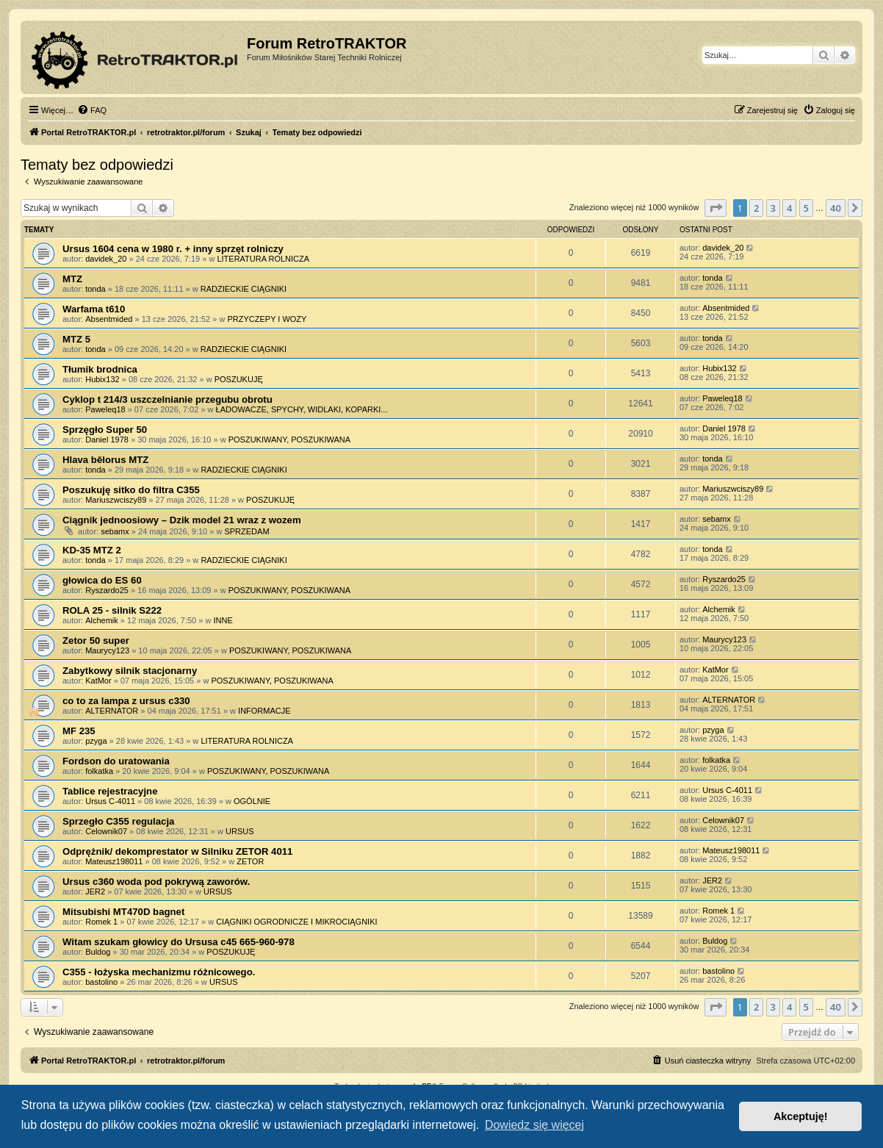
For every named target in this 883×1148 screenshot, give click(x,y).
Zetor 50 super (95, 640)
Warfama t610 (93, 309)
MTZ (72, 278)
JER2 (95, 891)
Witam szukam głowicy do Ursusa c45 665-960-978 (178, 941)
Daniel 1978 (107, 439)
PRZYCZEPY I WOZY (266, 319)
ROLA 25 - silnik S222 (112, 610)
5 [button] (806, 208)
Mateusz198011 (114, 861)
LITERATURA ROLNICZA (263, 258)
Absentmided (108, 319)
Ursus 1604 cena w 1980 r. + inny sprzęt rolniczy (173, 248)
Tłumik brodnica (99, 369)
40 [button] (835, 208)
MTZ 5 (76, 339)
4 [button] (789, 208)
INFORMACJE (264, 710)
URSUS (240, 831)
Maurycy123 (107, 650)
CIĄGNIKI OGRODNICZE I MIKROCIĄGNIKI (296, 921)
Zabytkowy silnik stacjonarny (129, 670)
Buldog (97, 951)
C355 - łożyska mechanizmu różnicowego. (158, 971)
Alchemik (101, 620)
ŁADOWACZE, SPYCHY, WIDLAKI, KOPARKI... (302, 409)
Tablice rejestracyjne (110, 791)
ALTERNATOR (111, 710)
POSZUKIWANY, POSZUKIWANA (289, 439)
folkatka (99, 771)
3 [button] (773, 208)
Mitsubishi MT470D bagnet (123, 911)
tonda (95, 288)
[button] (715, 208)
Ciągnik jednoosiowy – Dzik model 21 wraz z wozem (181, 519)
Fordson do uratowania (116, 761)
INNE (222, 620)
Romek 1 (101, 921)
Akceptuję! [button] (801, 1116)
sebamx (115, 531)
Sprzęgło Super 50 (104, 429)
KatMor (98, 680)
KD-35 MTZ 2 (91, 550)
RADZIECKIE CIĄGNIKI (243, 288)
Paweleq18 (105, 409)
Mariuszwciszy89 (115, 499)
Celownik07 (106, 831)
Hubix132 (102, 379)
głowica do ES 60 (102, 580)
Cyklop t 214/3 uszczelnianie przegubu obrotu (167, 399)
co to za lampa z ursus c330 (126, 700)
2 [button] (756, 208)
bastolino (101, 981)
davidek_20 (105, 258)
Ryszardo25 (107, 590)
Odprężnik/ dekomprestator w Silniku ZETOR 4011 (177, 851)
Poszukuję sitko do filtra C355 (131, 489)
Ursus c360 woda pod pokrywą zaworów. (156, 881)
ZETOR (250, 861)
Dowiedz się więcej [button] (534, 1125)
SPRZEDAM (246, 531)
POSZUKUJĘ (239, 379)
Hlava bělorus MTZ (105, 459)
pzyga (96, 740)
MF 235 (78, 730)
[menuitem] (92, 110)
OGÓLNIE (252, 801)
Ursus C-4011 (110, 801)
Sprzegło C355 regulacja (118, 821)
